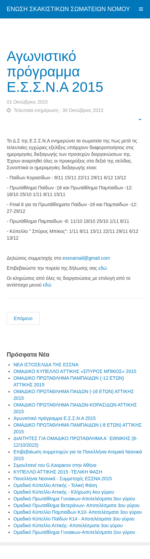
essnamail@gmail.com (86, 258)
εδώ (102, 268)
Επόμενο (23, 318)
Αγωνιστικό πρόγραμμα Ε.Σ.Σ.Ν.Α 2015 (55, 71)
